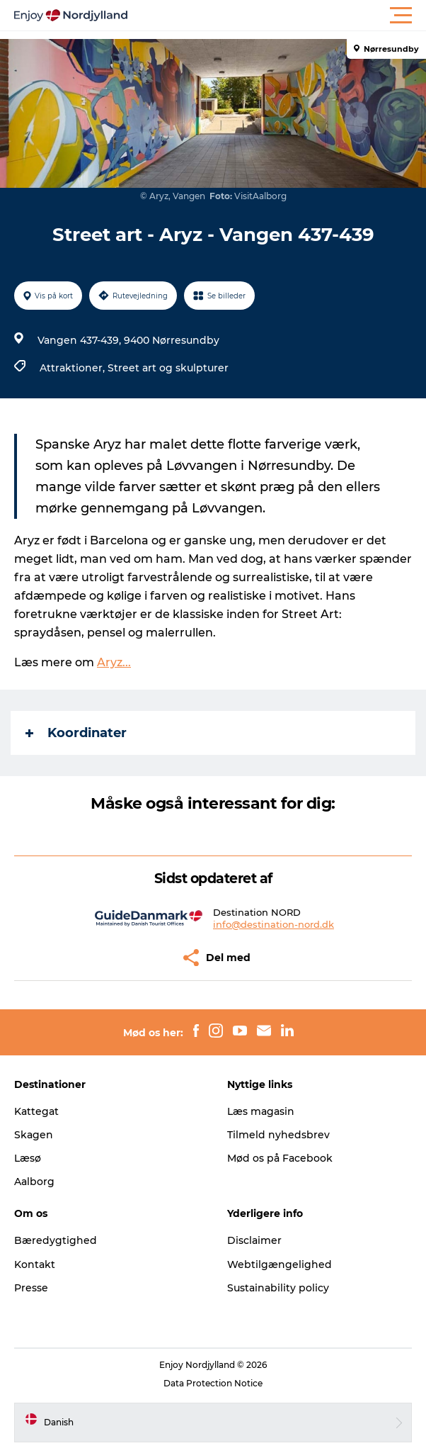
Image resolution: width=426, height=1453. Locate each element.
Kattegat (36, 1111)
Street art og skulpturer (168, 367)
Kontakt (34, 1264)
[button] (277, 15)
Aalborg (34, 1181)
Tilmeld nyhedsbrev (278, 1134)
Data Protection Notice (213, 1383)
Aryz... (114, 662)
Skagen (33, 1134)
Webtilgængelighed (279, 1264)
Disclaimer (254, 1240)
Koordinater (76, 733)
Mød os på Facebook (280, 1158)
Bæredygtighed (55, 1240)
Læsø (27, 1158)
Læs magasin (260, 1111)
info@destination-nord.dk (273, 924)
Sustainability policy (278, 1287)
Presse (31, 1287)
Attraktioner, (74, 367)
